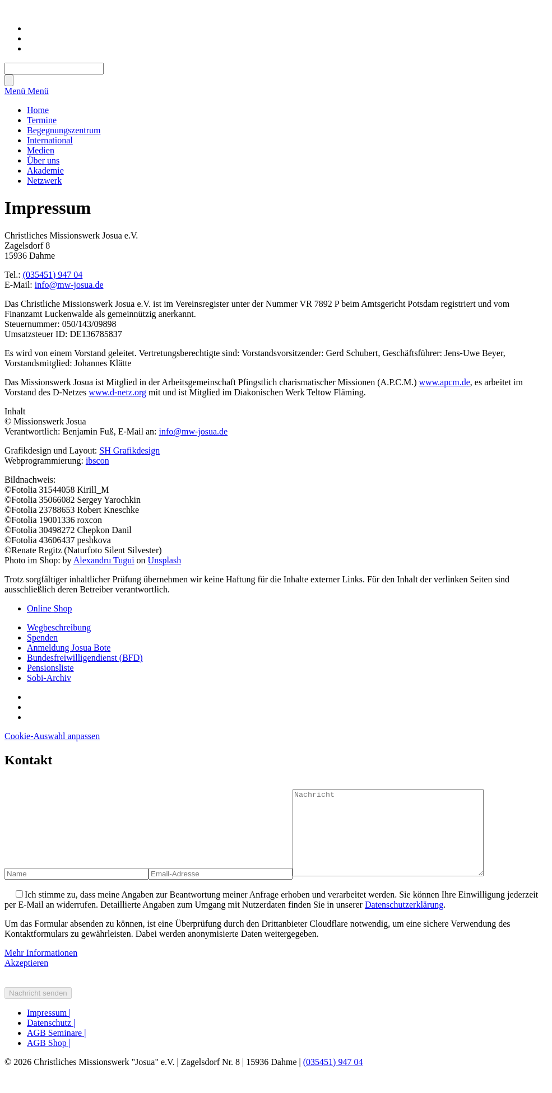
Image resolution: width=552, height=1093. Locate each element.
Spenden (42, 637)
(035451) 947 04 (53, 274)
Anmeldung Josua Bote (68, 647)
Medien (40, 150)
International (50, 140)
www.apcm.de (444, 382)
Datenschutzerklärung (404, 921)
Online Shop (49, 608)
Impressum (49, 1029)
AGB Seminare (56, 1049)
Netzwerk (44, 180)
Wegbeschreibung (59, 627)
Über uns (43, 160)
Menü (15, 91)
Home (38, 110)
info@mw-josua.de (69, 284)
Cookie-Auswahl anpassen (52, 736)
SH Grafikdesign (129, 450)
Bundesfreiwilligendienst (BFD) (85, 657)
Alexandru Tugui (103, 560)
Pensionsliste (50, 667)
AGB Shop (49, 1059)
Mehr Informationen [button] (40, 969)
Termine (42, 120)
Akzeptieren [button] (26, 979)
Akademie (45, 170)
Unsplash (165, 560)
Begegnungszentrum (64, 130)
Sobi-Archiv (49, 678)
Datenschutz (51, 1039)
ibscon (97, 460)
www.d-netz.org (117, 392)
